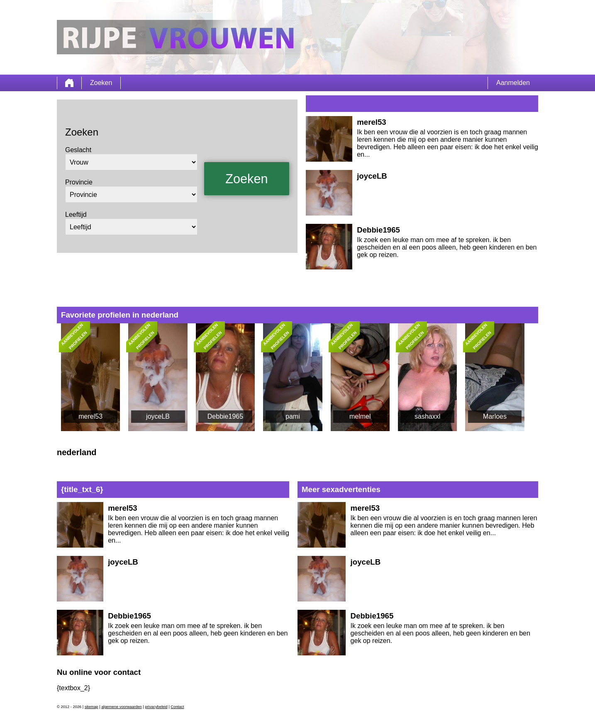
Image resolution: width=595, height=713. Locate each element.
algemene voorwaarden (121, 707)
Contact (177, 707)
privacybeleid (156, 707)
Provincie (79, 182)
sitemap (91, 707)
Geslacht (78, 149)
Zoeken (101, 82)
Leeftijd (76, 214)
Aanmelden (513, 82)
